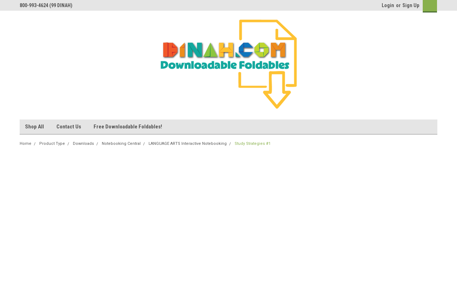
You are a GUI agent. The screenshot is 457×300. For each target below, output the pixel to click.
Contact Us (68, 126)
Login (388, 5)
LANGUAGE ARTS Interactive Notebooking (188, 143)
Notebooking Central (121, 143)
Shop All (34, 126)
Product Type (52, 143)
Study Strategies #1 (253, 143)
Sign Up (410, 5)
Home (25, 143)
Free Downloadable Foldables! (128, 126)
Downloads (83, 143)
